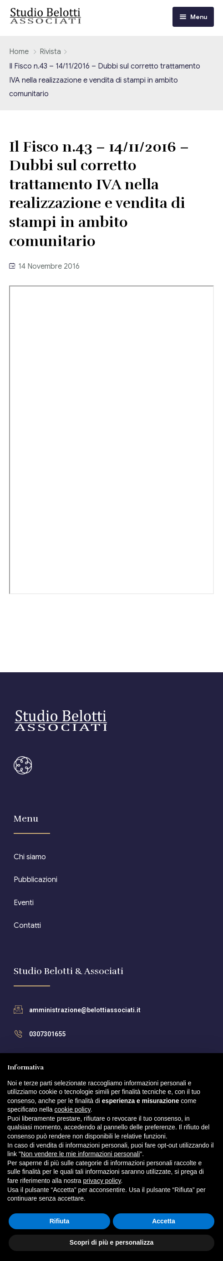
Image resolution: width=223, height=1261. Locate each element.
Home (19, 51)
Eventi (24, 902)
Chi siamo (30, 857)
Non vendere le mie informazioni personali (80, 1154)
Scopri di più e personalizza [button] (111, 1242)
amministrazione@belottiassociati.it (85, 1010)
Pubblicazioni (35, 879)
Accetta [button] (163, 1221)
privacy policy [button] (102, 1180)
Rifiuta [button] (60, 1221)
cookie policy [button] (73, 1109)
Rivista (50, 51)
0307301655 (47, 1034)
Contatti (27, 925)
